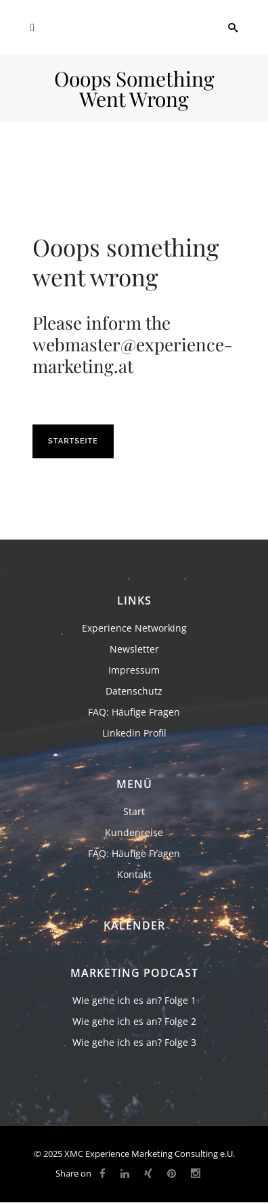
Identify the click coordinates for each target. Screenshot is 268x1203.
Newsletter (134, 648)
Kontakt (134, 874)
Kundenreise (134, 832)
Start (134, 811)
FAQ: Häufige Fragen (134, 711)
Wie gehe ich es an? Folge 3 (134, 1042)
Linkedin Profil (134, 732)
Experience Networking (134, 627)
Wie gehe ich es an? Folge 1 (134, 1000)
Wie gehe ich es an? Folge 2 (134, 1021)
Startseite (73, 441)
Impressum (134, 669)
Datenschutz (134, 690)
